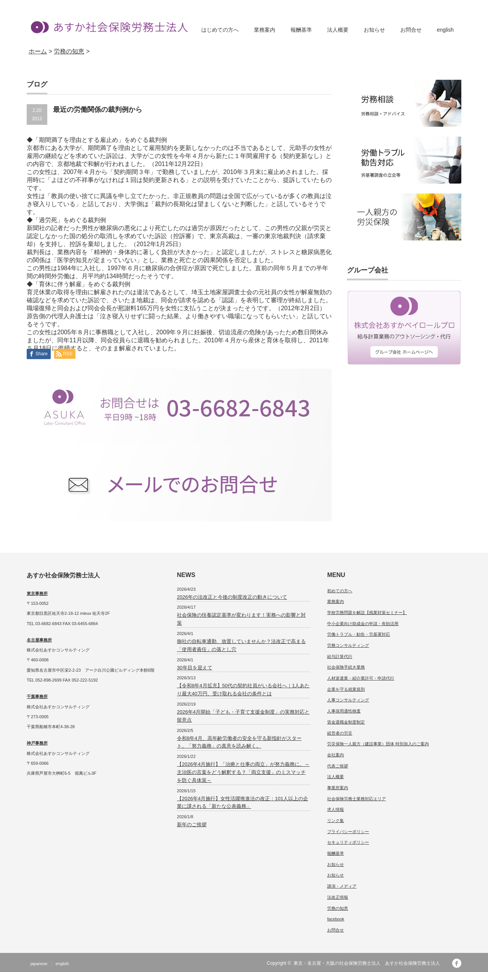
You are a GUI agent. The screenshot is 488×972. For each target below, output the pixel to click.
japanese (39, 963)
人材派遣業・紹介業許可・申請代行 (360, 678)
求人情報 (335, 809)
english (445, 30)
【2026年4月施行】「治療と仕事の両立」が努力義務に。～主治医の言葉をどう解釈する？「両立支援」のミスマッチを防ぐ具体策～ (243, 772)
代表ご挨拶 (337, 766)
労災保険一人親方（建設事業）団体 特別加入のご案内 (378, 743)
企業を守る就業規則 (346, 689)
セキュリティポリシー (348, 842)
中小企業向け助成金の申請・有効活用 (362, 623)
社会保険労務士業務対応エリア (356, 798)
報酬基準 (301, 30)
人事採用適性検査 (344, 711)
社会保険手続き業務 (346, 667)
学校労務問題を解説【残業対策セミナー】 (367, 612)
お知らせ (374, 30)
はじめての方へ (220, 30)
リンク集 (335, 820)
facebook (335, 919)
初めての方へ (339, 590)
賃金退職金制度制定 (346, 722)
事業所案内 (337, 787)
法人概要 (337, 30)
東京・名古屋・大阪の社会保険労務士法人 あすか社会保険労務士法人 (369, 963)
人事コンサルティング (348, 700)
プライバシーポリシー (348, 831)
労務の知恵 (337, 908)
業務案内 (264, 30)
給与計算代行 (339, 656)
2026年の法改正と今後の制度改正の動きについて (232, 597)
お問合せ (411, 30)
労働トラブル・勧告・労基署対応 (358, 634)
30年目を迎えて (194, 668)
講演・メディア (341, 886)
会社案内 (335, 755)
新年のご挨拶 (192, 824)
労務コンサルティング (348, 645)
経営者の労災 (339, 733)
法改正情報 (337, 897)
